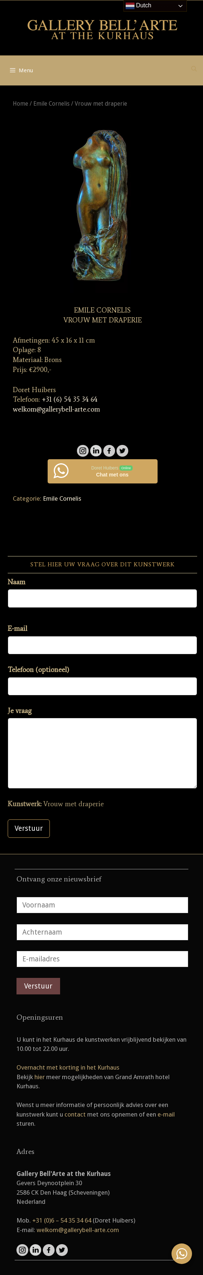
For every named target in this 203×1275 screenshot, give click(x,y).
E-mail (17, 628)
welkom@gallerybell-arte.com (56, 409)
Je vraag (20, 710)
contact (75, 1114)
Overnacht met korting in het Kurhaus (67, 1067)
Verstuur (29, 828)
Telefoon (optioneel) (38, 669)
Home (20, 103)
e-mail (166, 1114)
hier (39, 1077)
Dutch (138, 5)
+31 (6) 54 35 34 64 (69, 399)
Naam (16, 582)
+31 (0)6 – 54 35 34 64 (61, 1220)
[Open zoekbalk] (194, 69)
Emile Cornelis (51, 103)
